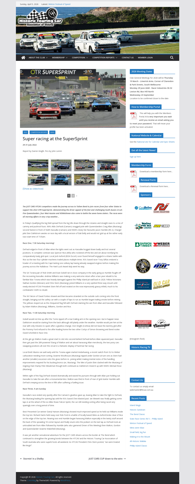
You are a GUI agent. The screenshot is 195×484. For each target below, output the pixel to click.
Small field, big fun (138, 432)
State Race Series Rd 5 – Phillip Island (146, 418)
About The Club (37, 57)
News (52, 132)
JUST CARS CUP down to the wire (107, 458)
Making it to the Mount (140, 436)
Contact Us (128, 57)
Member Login (145, 57)
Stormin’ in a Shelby (32, 458)
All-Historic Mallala (138, 441)
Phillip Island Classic (138, 445)
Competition (78, 57)
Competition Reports (103, 57)
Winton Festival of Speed (59, 4)
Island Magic (135, 405)
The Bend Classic (137, 414)
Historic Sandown (137, 409)
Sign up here (135, 156)
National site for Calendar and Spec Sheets (156, 142)
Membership (58, 57)
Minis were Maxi (137, 427)
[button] (46, 57)
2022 (25, 132)
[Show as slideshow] (33, 188)
